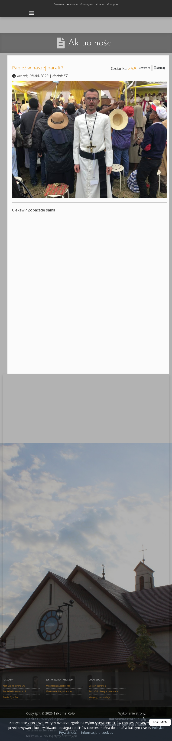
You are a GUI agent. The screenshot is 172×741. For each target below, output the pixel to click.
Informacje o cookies (97, 732)
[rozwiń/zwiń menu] (32, 13)
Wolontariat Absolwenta (58, 715)
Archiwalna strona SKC (14, 715)
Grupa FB (112, 4)
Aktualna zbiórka (86, 585)
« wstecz (144, 68)
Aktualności (90, 43)
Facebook (59, 4)
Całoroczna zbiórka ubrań (86, 593)
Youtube (72, 4)
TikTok (100, 4)
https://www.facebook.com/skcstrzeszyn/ (86, 552)
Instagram (87, 4)
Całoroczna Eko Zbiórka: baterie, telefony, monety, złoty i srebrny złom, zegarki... (86, 605)
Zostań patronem (98, 715)
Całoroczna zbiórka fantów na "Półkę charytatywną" (86, 625)
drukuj (160, 68)
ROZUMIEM (160, 722)
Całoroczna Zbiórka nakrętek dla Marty (86, 616)
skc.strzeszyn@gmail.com (86, 539)
